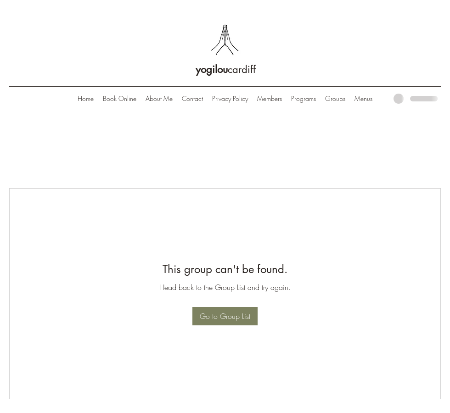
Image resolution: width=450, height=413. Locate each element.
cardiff (226, 69)
